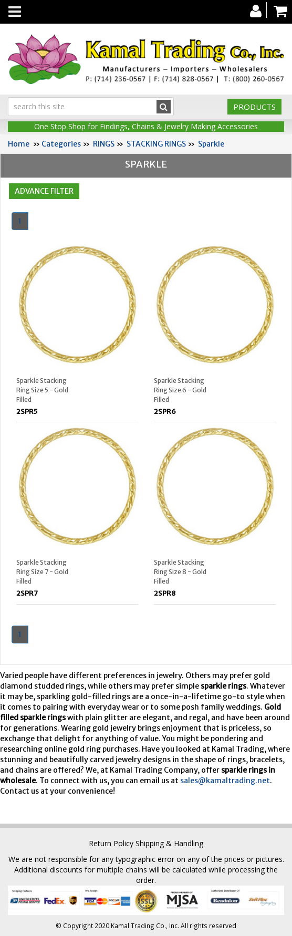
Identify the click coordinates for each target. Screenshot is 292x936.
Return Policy (111, 843)
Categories (61, 144)
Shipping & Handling (169, 843)
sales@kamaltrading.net (225, 780)
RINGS (103, 144)
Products (254, 106)
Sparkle (211, 144)
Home (18, 144)
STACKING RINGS (156, 144)
